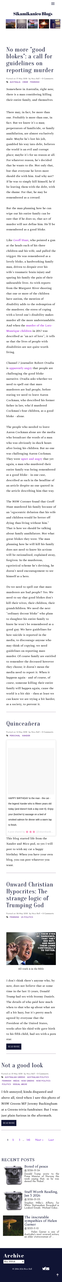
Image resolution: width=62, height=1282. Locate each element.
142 (28, 1140)
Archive (47, 31)
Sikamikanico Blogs (39, 1276)
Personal (15, 736)
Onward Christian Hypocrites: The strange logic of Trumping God (29, 895)
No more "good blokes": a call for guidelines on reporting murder (30, 60)
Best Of (32, 31)
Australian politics (38, 1077)
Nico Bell (28, 1269)
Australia (15, 82)
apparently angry (20, 368)
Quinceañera (23, 723)
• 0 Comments (47, 79)
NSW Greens (27, 1081)
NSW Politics (43, 1081)
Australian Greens (15, 1077)
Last (51, 1140)
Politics (6, 1084)
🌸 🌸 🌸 (30, 831)
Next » (39, 1140)
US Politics (27, 917)
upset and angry (31, 459)
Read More (14, 1046)
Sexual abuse (20, 1084)
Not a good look (22, 1065)
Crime (25, 82)
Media (16, 1081)
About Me (16, 31)
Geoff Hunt (20, 240)
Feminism (34, 82)
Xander (26, 736)
